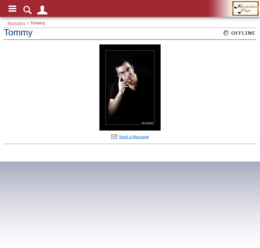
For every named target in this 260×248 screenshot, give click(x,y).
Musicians (16, 23)
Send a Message (134, 136)
